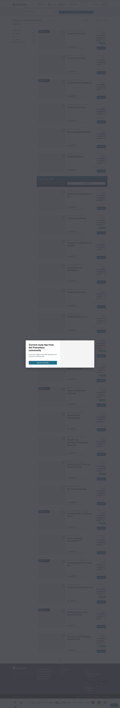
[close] (91, 343)
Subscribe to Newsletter (43, 362)
